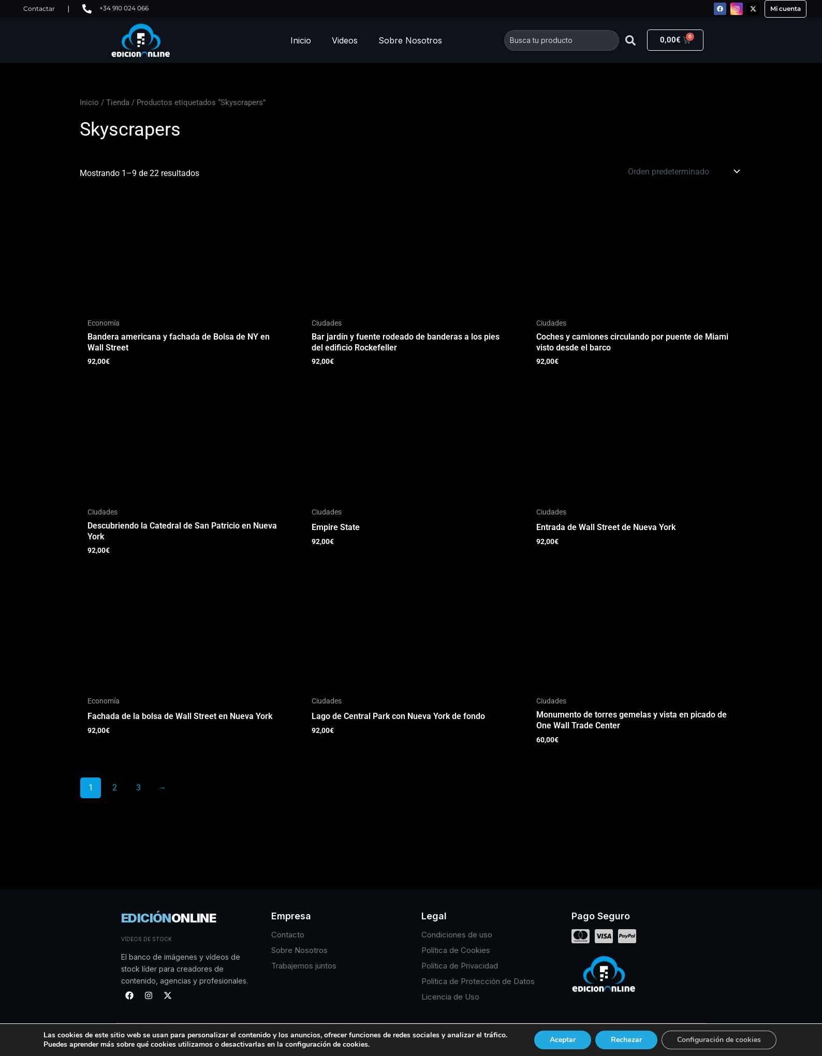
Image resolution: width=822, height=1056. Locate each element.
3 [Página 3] (138, 788)
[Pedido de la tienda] (683, 171)
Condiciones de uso (456, 935)
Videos (345, 40)
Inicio (300, 40)
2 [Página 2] (114, 788)
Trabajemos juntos (303, 966)
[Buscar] (630, 40)
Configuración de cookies (719, 1040)
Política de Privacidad (459, 966)
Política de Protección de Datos (478, 981)
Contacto (287, 935)
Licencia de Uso (450, 997)
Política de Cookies (455, 950)
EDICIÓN (168, 918)
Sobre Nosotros (410, 40)
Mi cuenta (785, 8)
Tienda (117, 102)
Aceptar (563, 1040)
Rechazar (626, 1040)
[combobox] (561, 40)
